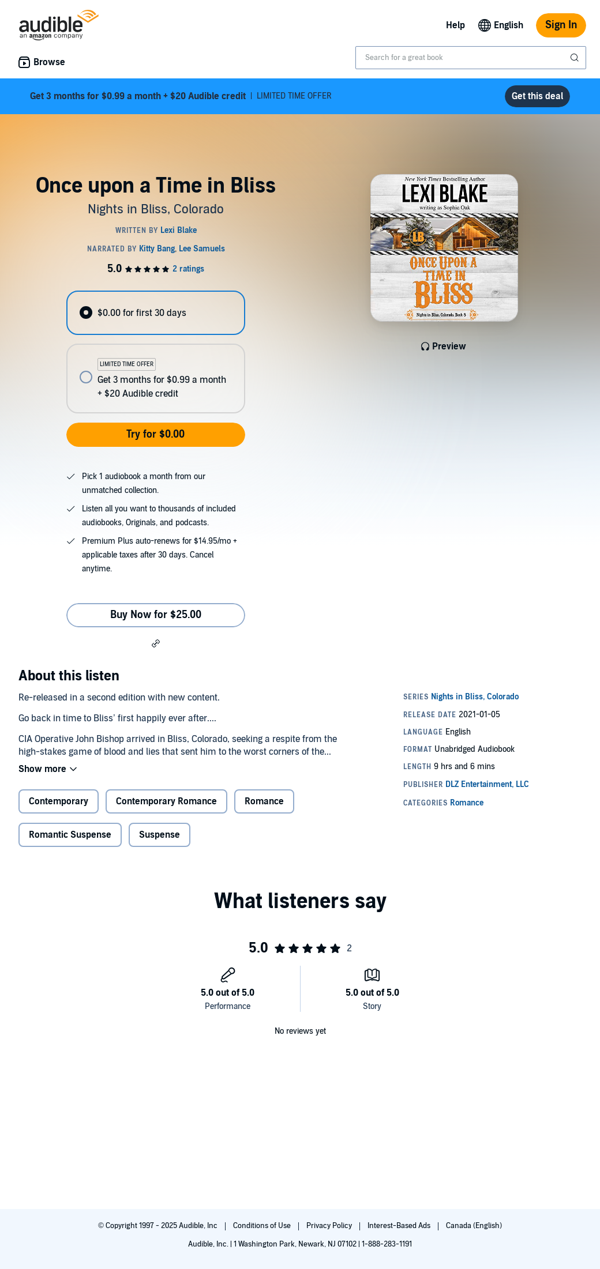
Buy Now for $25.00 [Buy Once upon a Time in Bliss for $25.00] (155, 615)
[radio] (155, 313)
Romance (264, 801)
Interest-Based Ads (399, 1225)
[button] (155, 643)
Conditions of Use (262, 1225)
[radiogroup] (155, 352)
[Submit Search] (575, 57)
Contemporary (58, 801)
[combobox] (470, 57)
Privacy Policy (330, 1225)
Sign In (561, 25)
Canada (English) (474, 1225)
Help (455, 25)
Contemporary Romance (166, 801)
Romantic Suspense (70, 835)
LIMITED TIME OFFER (181, 96)
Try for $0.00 (155, 434)
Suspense (159, 835)
